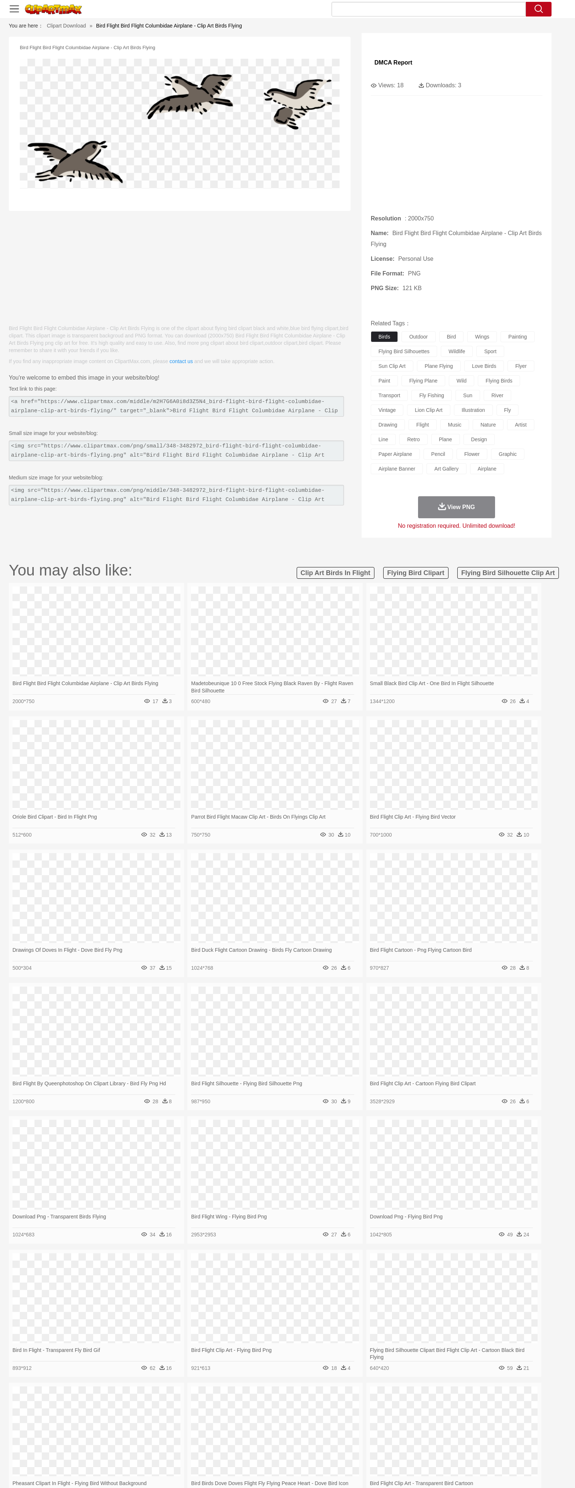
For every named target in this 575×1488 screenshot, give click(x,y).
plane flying (439, 366)
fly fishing (431, 395)
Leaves (138, 1409)
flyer (521, 366)
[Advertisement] (180, 264)
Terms (386, 1473)
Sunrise (317, 1409)
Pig (396, 1420)
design (479, 439)
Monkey (361, 1420)
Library (315, 1442)
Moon (299, 1409)
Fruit (194, 1453)
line (383, 439)
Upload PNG (489, 1473)
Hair (296, 1431)
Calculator (414, 1442)
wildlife (456, 351)
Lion (345, 1420)
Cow (192, 1420)
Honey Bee (307, 1420)
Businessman (191, 1431)
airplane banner (396, 469)
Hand (402, 1431)
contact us (181, 361)
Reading (185, 1442)
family (147, 1431)
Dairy (119, 1453)
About (367, 1473)
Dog (206, 1420)
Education (225, 1442)
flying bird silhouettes (403, 351)
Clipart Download (66, 26)
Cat (158, 1420)
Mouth (353, 1431)
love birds (484, 366)
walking (262, 1431)
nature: (80, 1409)
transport (389, 395)
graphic (508, 454)
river (497, 395)
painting (517, 337)
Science (335, 1442)
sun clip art (392, 366)
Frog (287, 1420)
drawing (387, 425)
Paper (353, 1442)
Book (141, 1442)
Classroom (161, 1442)
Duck (220, 1420)
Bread (366, 1453)
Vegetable (274, 1453)
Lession (435, 1442)
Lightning (280, 1409)
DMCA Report (393, 62)
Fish (273, 1420)
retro (413, 439)
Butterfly (142, 1420)
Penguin (412, 1420)
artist (521, 425)
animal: (80, 1420)
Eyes (244, 1431)
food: (78, 1453)
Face (369, 1431)
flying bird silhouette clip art (508, 573)
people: (80, 1431)
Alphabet (389, 1442)
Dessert (136, 1453)
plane (445, 439)
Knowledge (292, 1442)
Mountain (339, 1409)
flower (472, 454)
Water (359, 1409)
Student (102, 1442)
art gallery (446, 469)
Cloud (390, 1409)
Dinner (315, 1453)
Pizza (332, 1453)
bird (451, 337)
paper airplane (395, 454)
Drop (406, 1409)
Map (272, 1442)
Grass (259, 1409)
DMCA (461, 1473)
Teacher (123, 1442)
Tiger (430, 1420)
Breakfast (100, 1453)
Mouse (381, 1420)
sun (467, 395)
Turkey (447, 1420)
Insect (330, 1420)
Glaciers (240, 1409)
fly (507, 410)
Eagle (236, 1420)
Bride (130, 1431)
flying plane (423, 381)
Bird (125, 1420)
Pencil (205, 1442)
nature (488, 425)
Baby (115, 1431)
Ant (98, 1420)
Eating (349, 1453)
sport (490, 351)
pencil (438, 454)
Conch (175, 1409)
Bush (375, 1409)
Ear (230, 1431)
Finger (385, 1431)
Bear (111, 1420)
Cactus (157, 1409)
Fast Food (175, 1453)
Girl (308, 1431)
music (455, 425)
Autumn (118, 1409)
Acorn (100, 1409)
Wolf (463, 1420)
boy (321, 1431)
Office (370, 1442)
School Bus (252, 1442)
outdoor (418, 337)
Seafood (251, 1453)
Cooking (385, 1453)
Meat (209, 1453)
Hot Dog (407, 1453)
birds (384, 337)
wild (461, 381)
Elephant (255, 1420)
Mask (100, 1431)
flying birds (499, 381)
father (335, 1431)
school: (80, 1442)
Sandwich (228, 1453)
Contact (440, 1473)
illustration (473, 410)
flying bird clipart (415, 573)
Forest (422, 1409)
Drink (155, 1453)
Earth (192, 1409)
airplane (487, 469)
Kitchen (296, 1453)
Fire (206, 1409)
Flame (221, 1409)
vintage (387, 410)
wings (482, 337)
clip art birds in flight (335, 573)
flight (422, 425)
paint (384, 381)
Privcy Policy (412, 1473)
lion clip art (428, 410)
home (280, 1431)
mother (165, 1431)
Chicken (175, 1420)
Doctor (215, 1431)
